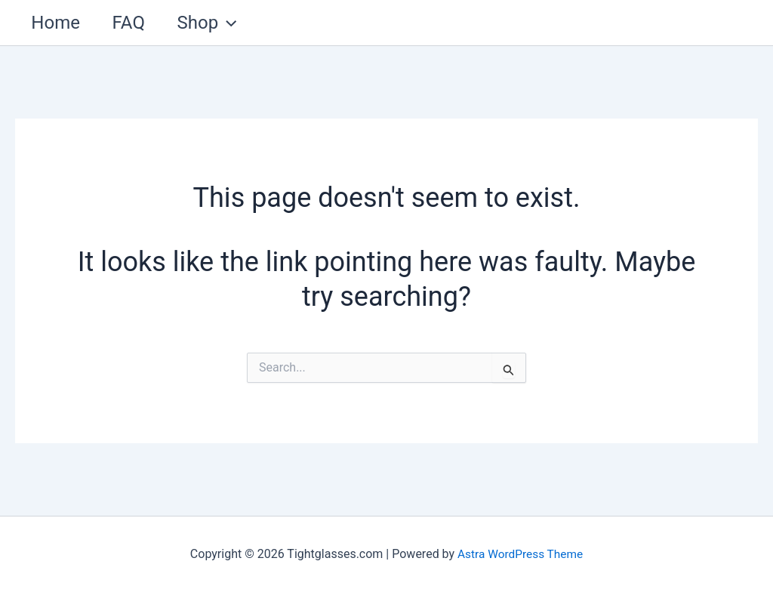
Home (57, 22)
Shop (217, 22)
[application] (238, 22)
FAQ (135, 22)
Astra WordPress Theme (520, 554)
